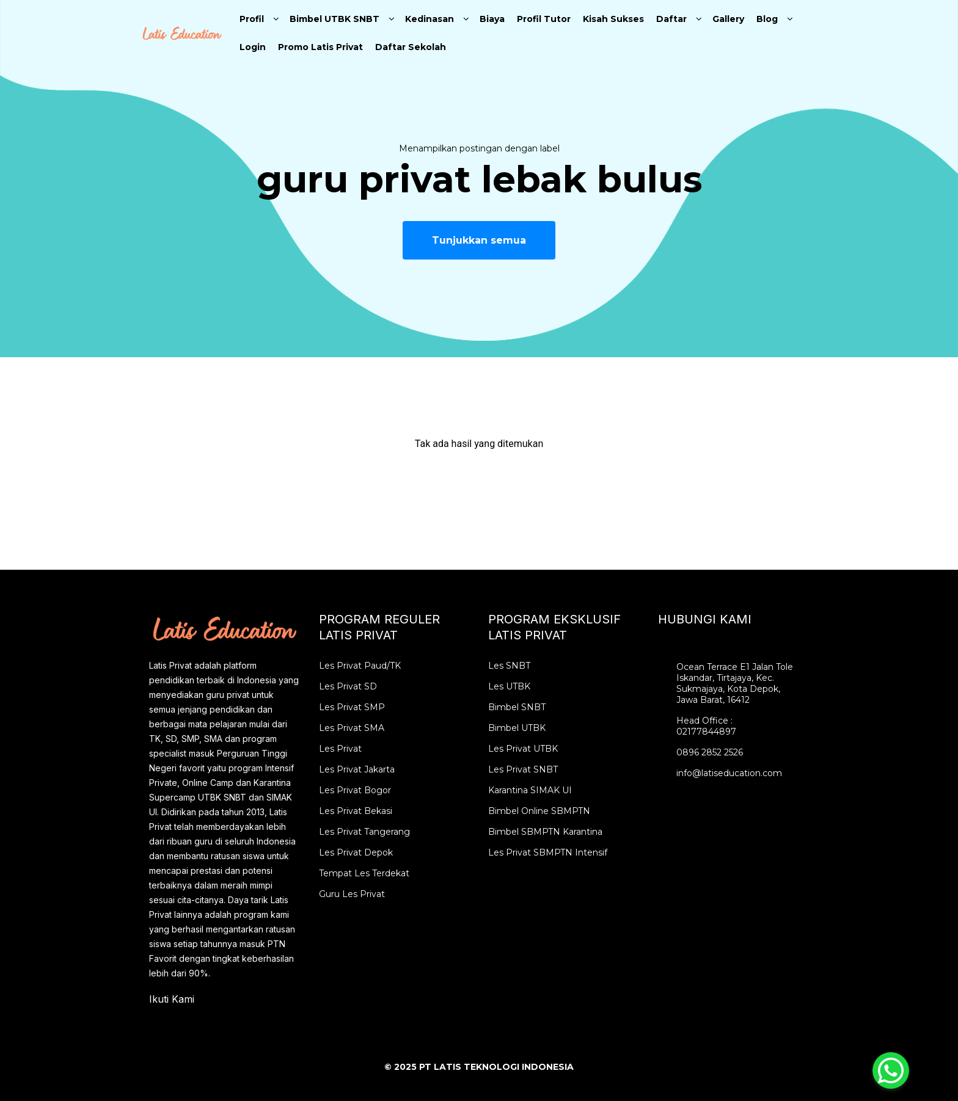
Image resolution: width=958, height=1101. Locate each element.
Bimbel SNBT (517, 707)
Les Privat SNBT (523, 769)
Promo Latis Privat (320, 47)
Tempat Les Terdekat (364, 873)
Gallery (728, 18)
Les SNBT (509, 665)
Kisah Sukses (613, 18)
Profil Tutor (544, 18)
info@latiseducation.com (729, 773)
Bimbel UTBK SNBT (334, 18)
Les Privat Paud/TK (360, 665)
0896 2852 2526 (709, 752)
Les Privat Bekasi (355, 810)
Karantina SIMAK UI (530, 790)
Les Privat (340, 748)
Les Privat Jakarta (357, 769)
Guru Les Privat (352, 893)
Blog (767, 18)
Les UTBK (509, 686)
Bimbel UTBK (517, 727)
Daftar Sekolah (410, 47)
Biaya (492, 18)
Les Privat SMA (351, 727)
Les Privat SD (348, 686)
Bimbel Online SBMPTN (539, 810)
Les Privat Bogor (355, 790)
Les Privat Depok (356, 852)
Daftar (671, 18)
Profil (252, 18)
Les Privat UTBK (523, 748)
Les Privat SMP (352, 707)
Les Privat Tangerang (364, 831)
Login (253, 47)
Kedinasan (429, 18)
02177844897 (706, 731)
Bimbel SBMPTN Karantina (545, 831)
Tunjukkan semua (479, 240)
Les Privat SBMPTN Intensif (547, 852)
